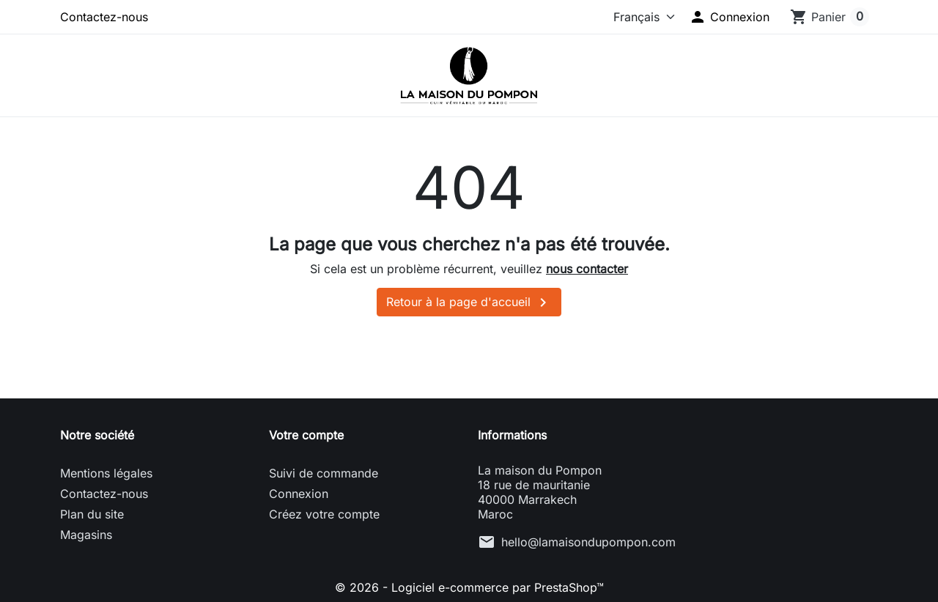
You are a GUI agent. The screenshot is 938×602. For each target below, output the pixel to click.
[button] (729, 17)
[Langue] (634, 17)
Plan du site (92, 514)
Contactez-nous (104, 17)
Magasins (86, 534)
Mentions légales (106, 473)
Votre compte (306, 435)
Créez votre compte (324, 514)
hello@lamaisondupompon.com (588, 542)
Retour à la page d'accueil (469, 302)
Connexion (298, 493)
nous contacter (587, 268)
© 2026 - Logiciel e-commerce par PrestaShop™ (469, 587)
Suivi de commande (323, 473)
